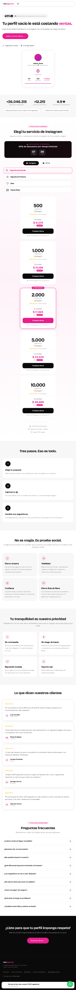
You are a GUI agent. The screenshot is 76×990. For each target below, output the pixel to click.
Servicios (6, 972)
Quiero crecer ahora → (15, 36)
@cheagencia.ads (54, 972)
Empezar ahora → (38, 940)
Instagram (31, 163)
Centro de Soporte (39, 972)
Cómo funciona (17, 972)
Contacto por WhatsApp (11, 976)
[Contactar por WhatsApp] (70, 984)
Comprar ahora (38, 231)
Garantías (27, 972)
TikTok (46, 163)
